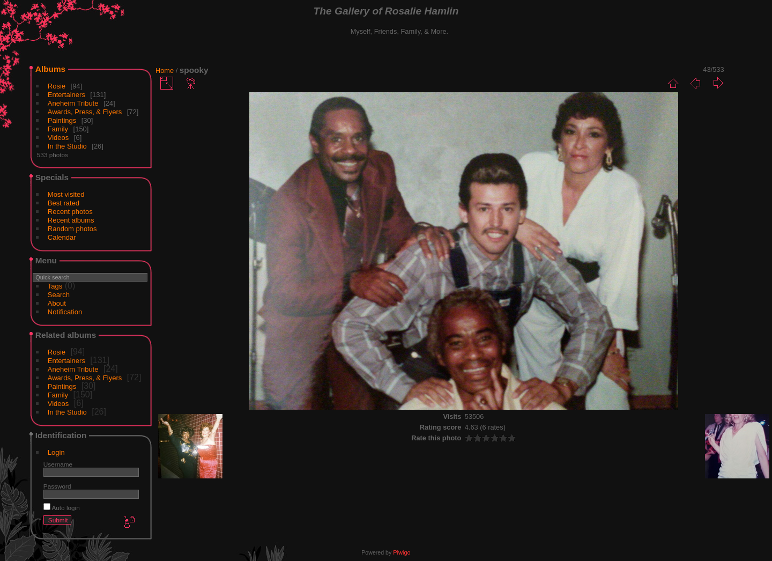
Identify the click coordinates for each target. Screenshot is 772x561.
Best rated (63, 203)
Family (58, 129)
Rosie (56, 86)
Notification (65, 312)
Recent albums (71, 220)
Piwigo (401, 552)
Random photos (72, 229)
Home (164, 71)
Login (56, 452)
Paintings (62, 120)
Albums (50, 68)
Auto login (61, 507)
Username (57, 464)
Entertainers (66, 95)
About (57, 303)
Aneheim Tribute (73, 103)
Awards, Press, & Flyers (85, 112)
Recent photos (70, 212)
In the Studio (67, 146)
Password (57, 486)
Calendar (62, 237)
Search (59, 295)
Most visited (66, 194)
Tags (55, 286)
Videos (58, 138)
